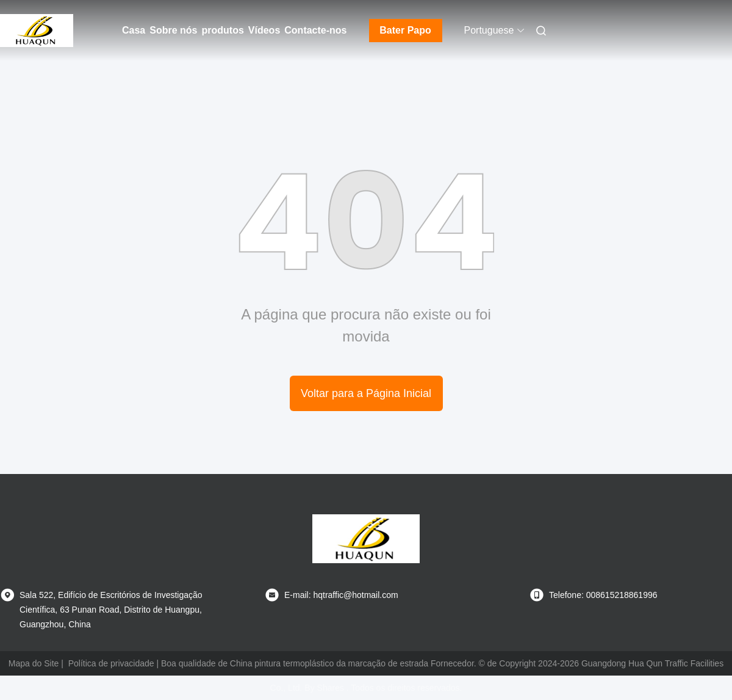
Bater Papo (405, 30)
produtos (222, 30)
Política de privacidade (111, 663)
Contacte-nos (315, 30)
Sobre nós (173, 30)
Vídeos (264, 30)
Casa (133, 30)
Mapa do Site (34, 663)
